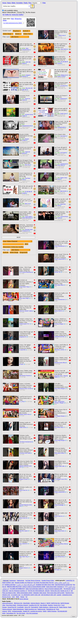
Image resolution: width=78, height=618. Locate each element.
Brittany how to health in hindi (62, 75)
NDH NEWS (64, 49)
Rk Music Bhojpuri (59, 324)
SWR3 (44, 611)
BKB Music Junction (60, 349)
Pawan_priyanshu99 (60, 259)
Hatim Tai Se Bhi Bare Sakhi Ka (34, 588)
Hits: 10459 (57, 75)
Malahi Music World (60, 531)
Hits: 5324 (21, 124)
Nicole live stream (26, 99)
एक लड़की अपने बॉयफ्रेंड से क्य (17, 588)
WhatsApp (18, 18)
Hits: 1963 (21, 178)
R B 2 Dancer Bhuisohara (25, 272)
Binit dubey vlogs (59, 427)
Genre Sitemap (23, 599)
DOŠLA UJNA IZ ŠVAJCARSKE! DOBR (33, 586)
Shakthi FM (26, 611)
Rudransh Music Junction (25, 388)
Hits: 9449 (57, 85)
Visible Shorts (22, 427)
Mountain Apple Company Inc (27, 230)
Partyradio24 (34, 607)
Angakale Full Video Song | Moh (45, 584)
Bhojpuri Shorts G (23, 568)
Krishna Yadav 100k (60, 466)
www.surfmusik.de (7, 603)
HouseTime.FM (12, 607)
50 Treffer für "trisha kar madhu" (13, 14)
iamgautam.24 (23, 336)
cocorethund (63, 85)
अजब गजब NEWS (26, 62)
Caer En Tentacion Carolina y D (18, 590)
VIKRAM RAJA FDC (60, 336)
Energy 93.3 (57, 605)
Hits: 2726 (57, 136)
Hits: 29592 (57, 61)
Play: (30, 3)
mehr (13, 597)
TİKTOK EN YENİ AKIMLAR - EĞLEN (39, 590)
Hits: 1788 (57, 177)
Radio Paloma (63, 607)
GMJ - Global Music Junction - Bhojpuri (59, 402)
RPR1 (9, 611)
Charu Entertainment (60, 246)
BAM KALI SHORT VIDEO (25, 311)
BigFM (48, 603)
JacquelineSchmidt (27, 126)
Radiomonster (41, 609)
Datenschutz (20, 580)
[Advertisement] (60, 7)
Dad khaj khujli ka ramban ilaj (63, 584)
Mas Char (27, 164)
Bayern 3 (43, 603)
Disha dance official (60, 453)
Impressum (12, 580)
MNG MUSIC (63, 191)
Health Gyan (63, 113)
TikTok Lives (61, 35)
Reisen (22, 597)
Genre (18, 34)
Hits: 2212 (21, 164)
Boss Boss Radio (11, 605)
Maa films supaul (23, 531)
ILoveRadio (20, 607)
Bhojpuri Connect (23, 479)
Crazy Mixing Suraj (59, 556)
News (9, 3)
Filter (44, 3)
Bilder (13, 3)
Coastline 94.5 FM (34, 605)
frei (26, 597)
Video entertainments (25, 49)
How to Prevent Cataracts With (54, 588)
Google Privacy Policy (47, 580)
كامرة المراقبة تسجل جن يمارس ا (25, 584)
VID (56, 37)
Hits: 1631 (57, 191)
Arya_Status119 (23, 543)
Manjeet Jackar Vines (24, 414)
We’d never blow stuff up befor (56, 593)
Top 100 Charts (20, 613)
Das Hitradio (43, 605)
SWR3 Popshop (52, 611)
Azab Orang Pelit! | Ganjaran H (55, 586)
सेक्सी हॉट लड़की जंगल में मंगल (14, 586)
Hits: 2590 (21, 152)
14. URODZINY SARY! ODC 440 (30, 595)
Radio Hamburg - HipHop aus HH (48, 607)
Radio (26, 3)
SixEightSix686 (61, 127)
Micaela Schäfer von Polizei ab (24, 582)
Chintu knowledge (59, 505)
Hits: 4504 (21, 139)
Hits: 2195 (57, 164)
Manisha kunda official (60, 362)
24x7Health (63, 152)
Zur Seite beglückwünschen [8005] (12, 23)
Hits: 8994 (57, 98)
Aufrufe (26, 31)
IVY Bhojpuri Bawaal (60, 416)
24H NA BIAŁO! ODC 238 (48, 595)
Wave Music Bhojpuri (60, 388)
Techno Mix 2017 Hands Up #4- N (60, 590)
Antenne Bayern (35, 603)
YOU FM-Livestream (32, 613)
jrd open (21, 364)
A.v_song (21, 401)
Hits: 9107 (21, 98)
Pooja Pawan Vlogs (24, 286)
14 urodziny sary (16, 595)
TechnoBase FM (11, 613)
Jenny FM (27, 607)
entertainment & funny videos (62, 164)
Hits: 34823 (22, 62)
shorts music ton (23, 490)
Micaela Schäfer (25, 139)
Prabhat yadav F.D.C (24, 324)
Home (4, 3)
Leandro (59, 595)
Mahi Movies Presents (24, 375)
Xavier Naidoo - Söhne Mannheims (27, 217)
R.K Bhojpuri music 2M (60, 479)
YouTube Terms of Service (32, 580)
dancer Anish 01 (59, 311)
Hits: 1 (56, 35)
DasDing (50, 605)
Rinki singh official (59, 285)
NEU (26, 244)
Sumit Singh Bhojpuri (60, 440)
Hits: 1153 (21, 229)
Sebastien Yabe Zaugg (39, 593)
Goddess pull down (10, 584)
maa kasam (63, 136)
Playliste (17, 31)
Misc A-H (27, 203)
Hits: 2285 (57, 152)
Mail (12, 18)
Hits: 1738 (21, 191)
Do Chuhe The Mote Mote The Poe (43, 582)
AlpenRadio (26, 603)
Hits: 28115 (22, 75)
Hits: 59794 (22, 48)
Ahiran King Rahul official (61, 544)
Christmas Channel (22, 605)
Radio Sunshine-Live (31, 609)
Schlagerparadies (17, 611)
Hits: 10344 (22, 88)
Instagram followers (26, 75)
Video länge (8, 34)
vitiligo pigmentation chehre (24, 593)
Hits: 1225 (57, 216)
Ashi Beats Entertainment (25, 442)
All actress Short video (24, 453)
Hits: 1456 (21, 216)
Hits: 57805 (57, 49)
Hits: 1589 (21, 203)
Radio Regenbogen (18, 609)
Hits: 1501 (57, 204)
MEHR (18, 237)
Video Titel (28, 34)
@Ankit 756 (58, 272)
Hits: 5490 (57, 113)
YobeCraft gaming (26, 152)
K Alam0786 (22, 349)
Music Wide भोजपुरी (24, 298)
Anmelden (19, 3)
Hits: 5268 (57, 126)
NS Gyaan (57, 569)
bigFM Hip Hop (55, 603)
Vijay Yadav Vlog (23, 556)
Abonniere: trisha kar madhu (13, 247)
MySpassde (63, 98)
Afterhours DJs (18, 603)
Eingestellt (23, 252)
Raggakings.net (50, 609)
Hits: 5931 (21, 114)
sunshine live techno (36, 611)
